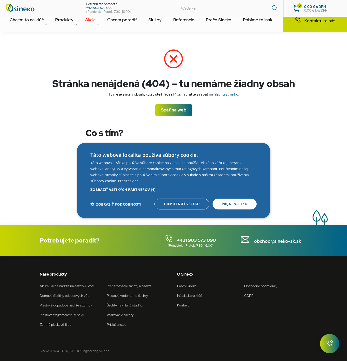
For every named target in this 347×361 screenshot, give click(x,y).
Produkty (59, 24)
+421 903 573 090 (99, 8)
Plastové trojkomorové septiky (62, 314)
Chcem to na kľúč (25, 24)
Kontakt (271, 24)
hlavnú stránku (226, 94)
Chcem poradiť (113, 24)
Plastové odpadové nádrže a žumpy (66, 305)
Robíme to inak (240, 24)
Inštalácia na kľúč (189, 295)
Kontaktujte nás (315, 24)
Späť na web (173, 110)
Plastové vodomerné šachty (127, 295)
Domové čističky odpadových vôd (64, 295)
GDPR (249, 295)
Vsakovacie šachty (120, 314)
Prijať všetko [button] (234, 203)
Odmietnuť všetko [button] (182, 203)
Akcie (84, 24)
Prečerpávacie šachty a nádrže (129, 286)
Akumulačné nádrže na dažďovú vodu (67, 286)
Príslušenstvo (117, 324)
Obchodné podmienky (260, 286)
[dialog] (173, 180)
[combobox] (226, 8)
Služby (144, 24)
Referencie (170, 24)
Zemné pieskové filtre (56, 324)
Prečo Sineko (203, 24)
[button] (173, 189)
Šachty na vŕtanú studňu (125, 305)
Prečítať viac (128, 180)
